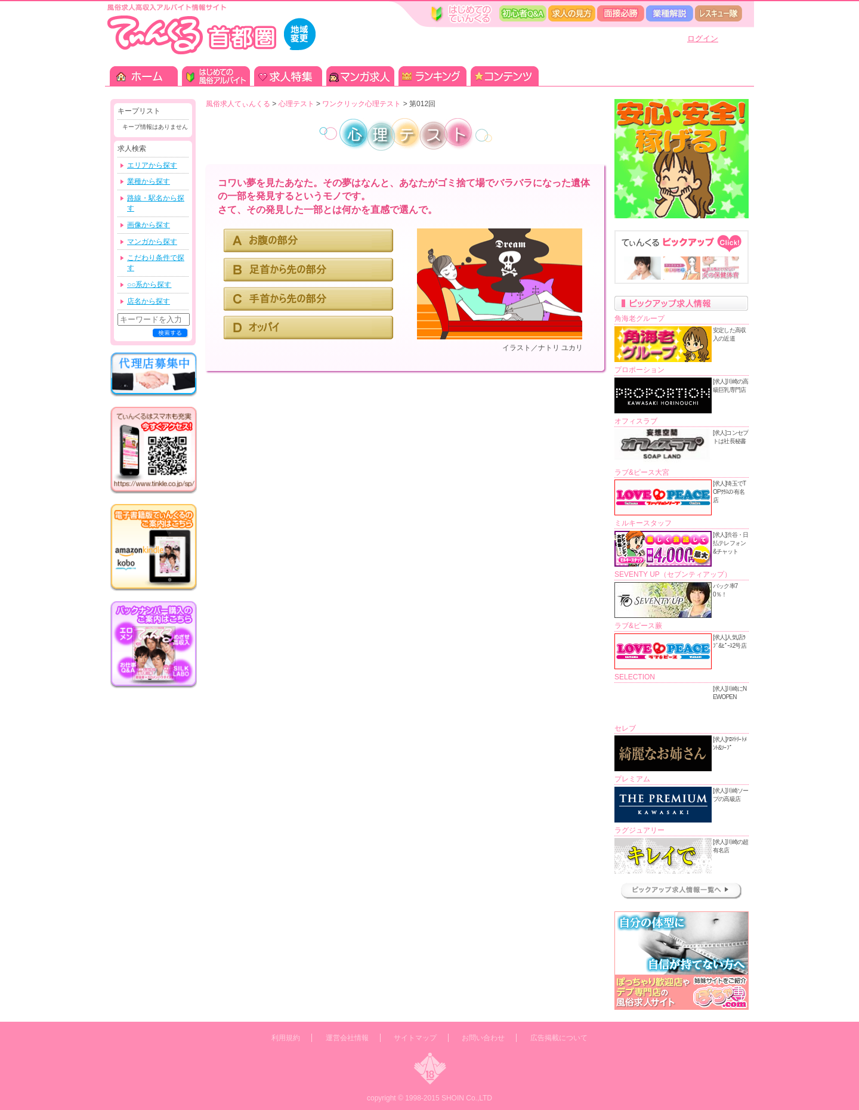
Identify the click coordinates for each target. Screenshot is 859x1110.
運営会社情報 (347, 1038)
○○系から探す (149, 284)
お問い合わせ (483, 1038)
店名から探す (148, 301)
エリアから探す (152, 165)
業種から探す (148, 181)
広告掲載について (559, 1038)
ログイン (702, 38)
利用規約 (285, 1038)
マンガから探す (152, 241)
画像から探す (148, 225)
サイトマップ (415, 1038)
